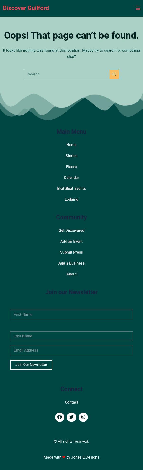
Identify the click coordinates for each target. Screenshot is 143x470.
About (71, 274)
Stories (72, 156)
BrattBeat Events (71, 188)
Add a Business (71, 263)
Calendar (71, 177)
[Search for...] (67, 74)
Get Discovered (72, 230)
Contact (71, 402)
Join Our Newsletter (31, 365)
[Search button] (114, 74)
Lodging (71, 199)
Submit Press (71, 252)
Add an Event (71, 241)
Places (71, 166)
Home (72, 145)
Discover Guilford (26, 8)
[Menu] (138, 8)
